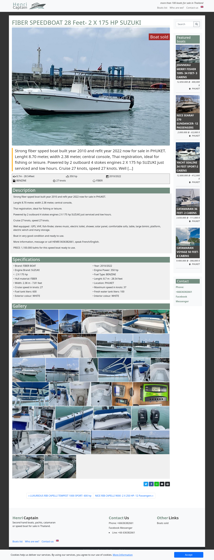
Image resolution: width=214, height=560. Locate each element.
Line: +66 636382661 (123, 532)
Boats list (162, 7)
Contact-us (192, 7)
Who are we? (177, 7)
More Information (123, 554)
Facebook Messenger (120, 527)
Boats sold (163, 523)
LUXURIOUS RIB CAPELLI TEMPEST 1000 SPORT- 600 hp (60, 495)
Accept (188, 554)
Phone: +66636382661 (121, 523)
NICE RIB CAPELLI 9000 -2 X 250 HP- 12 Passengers (123, 495)
